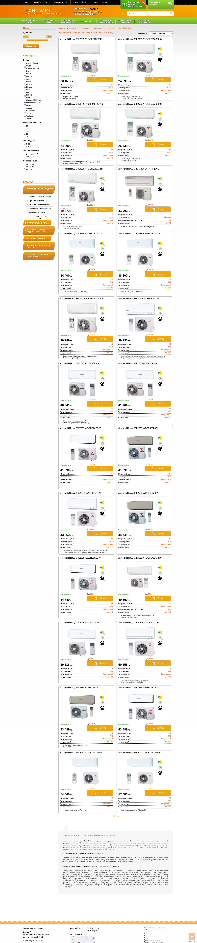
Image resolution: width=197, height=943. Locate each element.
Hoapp (29, 87)
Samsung (30, 113)
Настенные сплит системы (104, 28)
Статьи (146, 936)
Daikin (29, 71)
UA (122, 13)
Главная (26, 2)
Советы (147, 938)
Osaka (29, 108)
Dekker (29, 76)
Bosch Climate (32, 63)
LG (27, 92)
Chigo (28, 66)
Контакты (37, 2)
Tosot (28, 118)
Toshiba (29, 116)
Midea (28, 97)
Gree (28, 79)
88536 (49, 36)
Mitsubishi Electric (33, 100)
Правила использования (152, 940)
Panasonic (30, 111)
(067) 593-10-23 (96, 12)
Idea (28, 89)
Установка (94, 2)
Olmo (28, 105)
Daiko (28, 74)
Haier (28, 82)
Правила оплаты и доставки (154, 942)
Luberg (29, 95)
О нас (47, 2)
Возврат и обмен (79, 2)
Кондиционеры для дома (79, 28)
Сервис (105, 2)
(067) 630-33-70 (83, 12)
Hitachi (29, 84)
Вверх (192, 937)
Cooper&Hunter (32, 68)
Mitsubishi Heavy (33, 103)
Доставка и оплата (61, 2)
